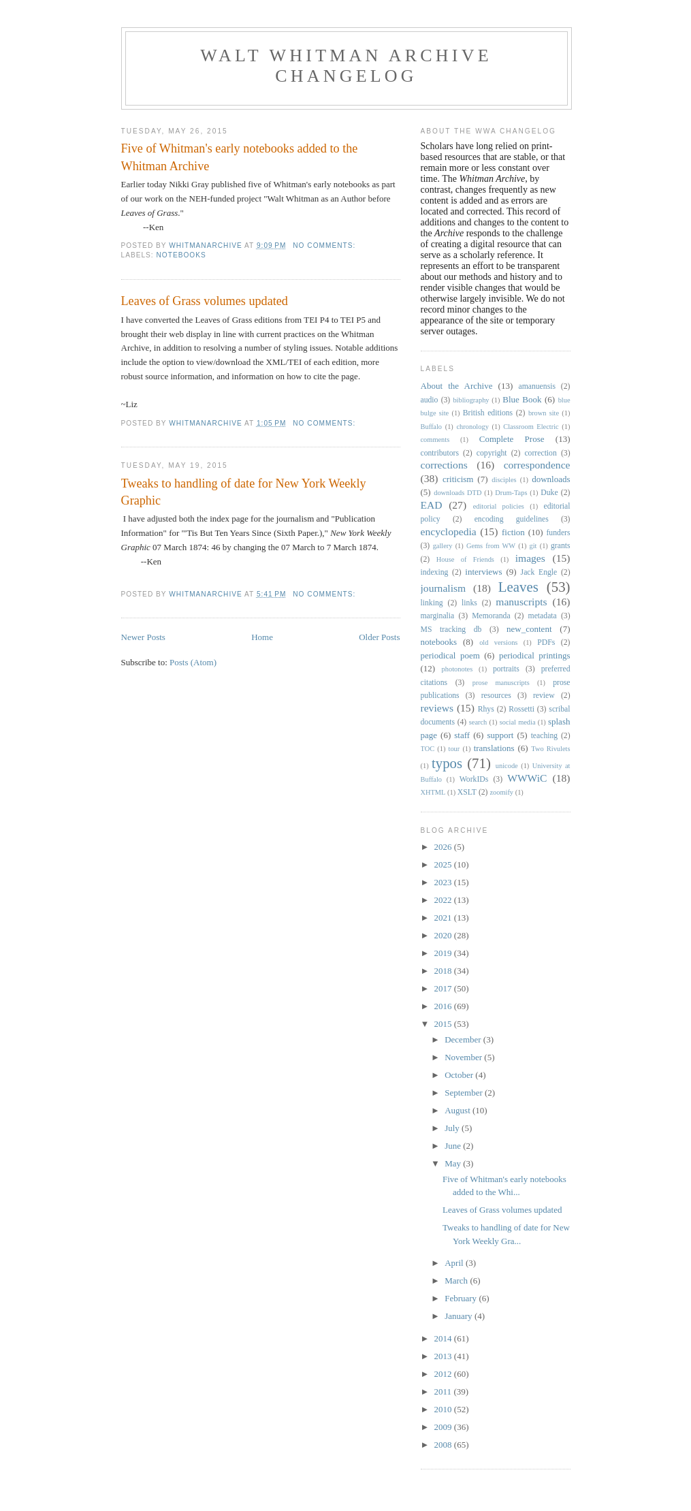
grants (561, 545)
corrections (444, 465)
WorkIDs (474, 779)
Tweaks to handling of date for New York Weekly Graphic (243, 492)
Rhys (486, 709)
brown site (543, 413)
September (465, 1092)
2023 (444, 882)
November (464, 1057)
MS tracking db (451, 629)
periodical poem (450, 655)
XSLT (467, 792)
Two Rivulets (550, 748)
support (500, 735)
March (457, 1280)
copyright (492, 453)
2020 (444, 935)
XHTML (433, 792)
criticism (458, 479)
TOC (428, 748)
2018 (444, 971)
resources (496, 695)
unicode (507, 765)
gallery (443, 546)
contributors (440, 453)
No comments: (325, 245)
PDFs (546, 642)
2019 (444, 953)
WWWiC (527, 778)
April (455, 1263)
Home (262, 637)
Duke (549, 492)
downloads (551, 479)
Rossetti (521, 709)
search (478, 722)
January (460, 1316)
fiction (513, 532)
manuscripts (521, 601)
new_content (529, 629)
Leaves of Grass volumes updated (204, 301)
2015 (444, 1024)
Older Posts (379, 637)
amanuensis (537, 386)
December (464, 1039)
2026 (444, 847)
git (533, 546)
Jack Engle (539, 572)
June (454, 1146)
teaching (544, 735)
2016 (444, 1006)
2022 (444, 900)
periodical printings (535, 655)
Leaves (518, 586)
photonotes (457, 669)
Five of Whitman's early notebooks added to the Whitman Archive (239, 157)
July (453, 1128)
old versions (498, 642)
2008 (444, 1445)
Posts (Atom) (193, 662)
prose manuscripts (501, 682)
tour (454, 748)
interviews (483, 572)
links (469, 603)
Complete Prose (512, 439)
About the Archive (457, 386)
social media (518, 722)
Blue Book (521, 399)
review (544, 695)
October (460, 1075)
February (462, 1298)
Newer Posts (143, 637)
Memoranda (491, 615)
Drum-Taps (511, 492)
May (454, 1163)
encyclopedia (449, 531)
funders (558, 532)
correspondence (537, 465)
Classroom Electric (530, 426)
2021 (444, 917)
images (530, 558)
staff (462, 735)
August (458, 1110)
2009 (444, 1427)
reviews (437, 708)
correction (540, 453)
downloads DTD (457, 492)
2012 (444, 1374)
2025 (444, 864)
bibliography (471, 400)
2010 (444, 1409)
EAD (432, 505)
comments (435, 439)
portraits (506, 669)
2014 (444, 1338)
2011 (444, 1391)
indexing (435, 572)
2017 (444, 988)
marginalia (438, 615)
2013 (444, 1356)
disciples (504, 479)
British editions (488, 413)
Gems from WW (490, 546)
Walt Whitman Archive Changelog (346, 66)
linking (432, 603)
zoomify (501, 792)
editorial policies (498, 506)
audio (429, 400)
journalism (443, 588)
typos (447, 763)
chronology (473, 426)
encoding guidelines (512, 519)
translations (494, 748)
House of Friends (465, 559)
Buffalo (432, 426)
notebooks (181, 255)
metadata (542, 615)
